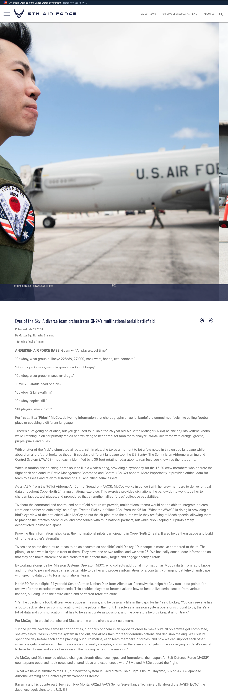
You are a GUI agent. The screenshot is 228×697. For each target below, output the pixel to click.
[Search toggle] (222, 14)
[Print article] (202, 320)
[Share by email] (210, 320)
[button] (75, 3)
